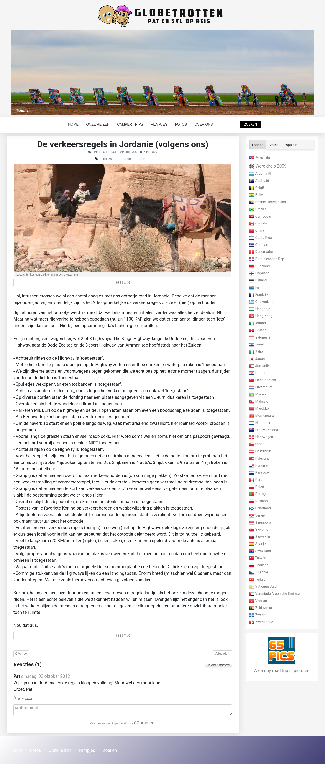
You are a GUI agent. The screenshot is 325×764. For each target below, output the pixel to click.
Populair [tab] (290, 145)
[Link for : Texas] (162, 72)
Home (73, 124)
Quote (28, 698)
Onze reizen (98, 124)
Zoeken (250, 124)
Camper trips (130, 124)
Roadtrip (127, 159)
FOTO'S (123, 282)
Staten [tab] (274, 145)
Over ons (204, 124)
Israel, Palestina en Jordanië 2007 (114, 152)
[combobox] (230, 124)
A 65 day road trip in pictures (281, 670)
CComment (145, 723)
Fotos (181, 124)
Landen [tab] (258, 145)
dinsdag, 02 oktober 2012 (45, 676)
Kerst (144, 159)
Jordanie (108, 159)
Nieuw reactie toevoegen (218, 665)
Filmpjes (159, 124)
